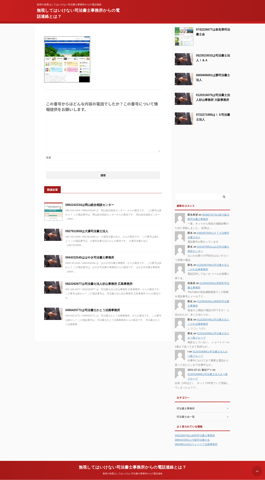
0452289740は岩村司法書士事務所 (195, 435)
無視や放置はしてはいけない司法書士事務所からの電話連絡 (132, 473)
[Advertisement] (202, 165)
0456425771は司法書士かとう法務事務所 (92, 310)
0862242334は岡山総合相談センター (89, 204)
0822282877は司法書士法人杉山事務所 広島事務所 (98, 283)
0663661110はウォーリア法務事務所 (196, 444)
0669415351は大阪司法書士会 (192, 439)
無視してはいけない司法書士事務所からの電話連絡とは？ (132, 467)
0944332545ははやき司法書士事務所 (89, 257)
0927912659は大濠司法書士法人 (86, 231)
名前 (48, 157)
